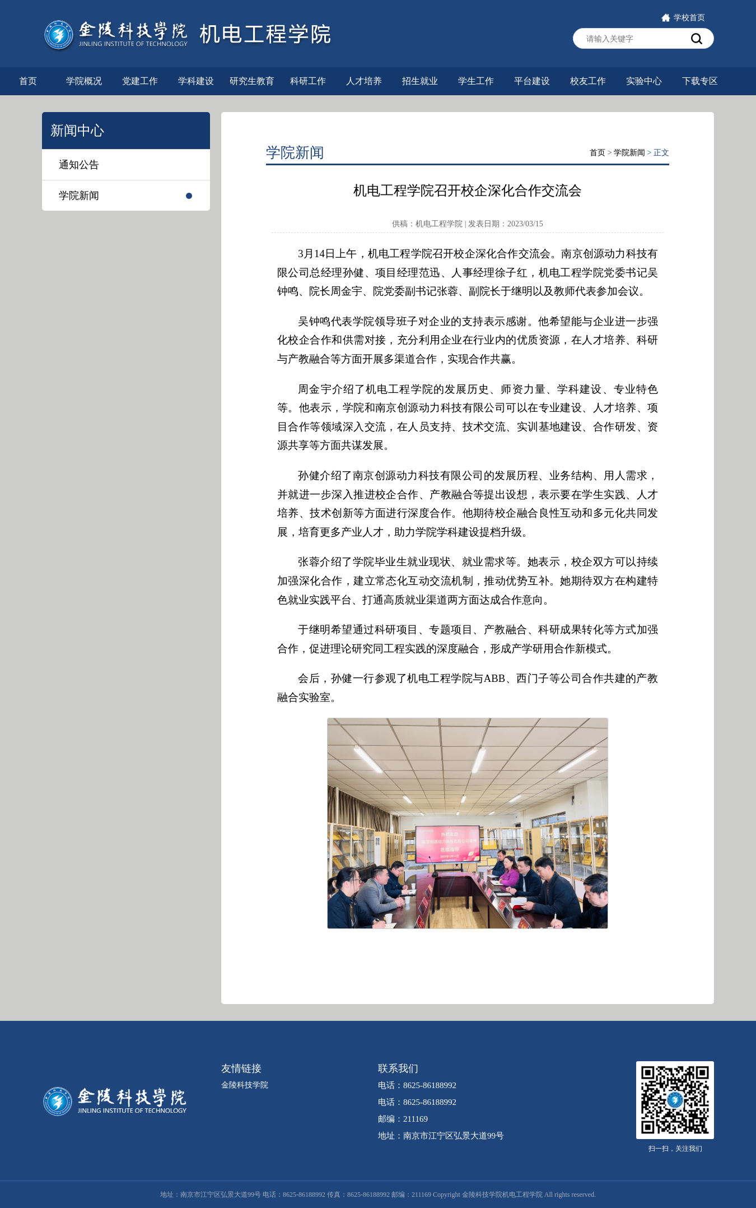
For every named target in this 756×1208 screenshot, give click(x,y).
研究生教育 (252, 81)
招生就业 (420, 81)
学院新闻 (79, 195)
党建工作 (140, 81)
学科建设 (196, 81)
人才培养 (364, 81)
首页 (28, 81)
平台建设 (532, 81)
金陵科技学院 (244, 1085)
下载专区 (700, 81)
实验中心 (644, 81)
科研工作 (308, 81)
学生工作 (476, 81)
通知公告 (79, 164)
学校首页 (683, 17)
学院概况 (84, 81)
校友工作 (588, 81)
